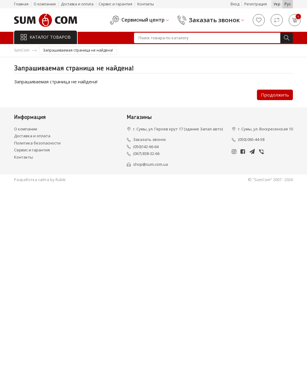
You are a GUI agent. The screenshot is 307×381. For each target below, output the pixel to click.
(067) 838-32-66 (146, 153)
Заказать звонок (214, 20)
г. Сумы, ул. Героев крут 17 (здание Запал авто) (178, 129)
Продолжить (275, 95)
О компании (45, 4)
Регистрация (255, 4)
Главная (21, 4)
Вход (235, 4)
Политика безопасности (37, 143)
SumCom (21, 50)
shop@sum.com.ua (150, 164)
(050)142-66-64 (146, 146)
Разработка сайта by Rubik (40, 179)
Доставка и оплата (77, 4)
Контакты (145, 4)
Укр (276, 4)
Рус (288, 4)
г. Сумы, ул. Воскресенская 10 (265, 129)
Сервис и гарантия (115, 4)
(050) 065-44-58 (251, 139)
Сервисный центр (143, 20)
